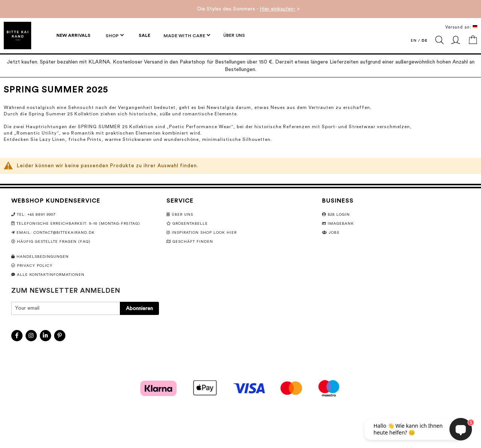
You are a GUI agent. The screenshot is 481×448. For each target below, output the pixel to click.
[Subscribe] (139, 308)
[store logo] (17, 35)
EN (414, 40)
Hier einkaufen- (277, 9)
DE (425, 40)
